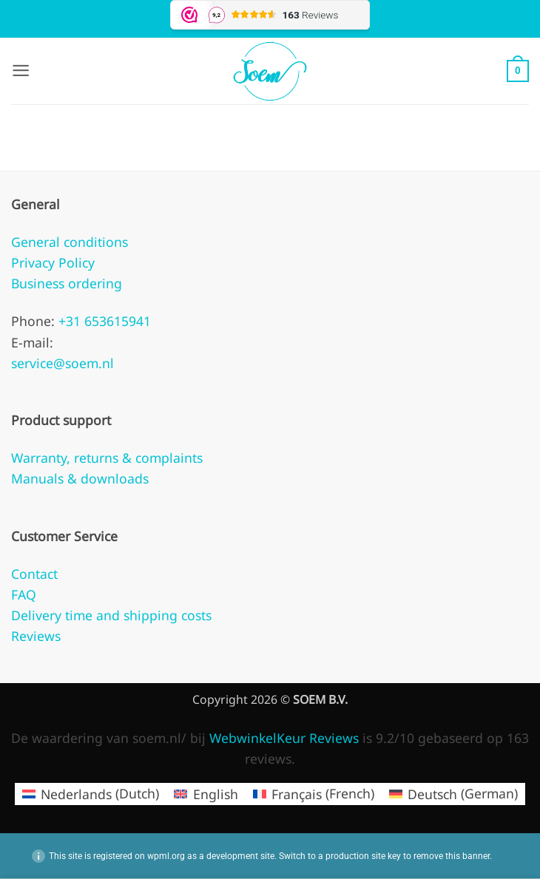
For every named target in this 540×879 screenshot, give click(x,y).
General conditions (69, 242)
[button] (21, 71)
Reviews (36, 636)
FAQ (23, 594)
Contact (34, 574)
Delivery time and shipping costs (111, 615)
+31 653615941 (103, 321)
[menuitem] (90, 794)
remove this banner (452, 856)
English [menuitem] (215, 794)
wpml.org (166, 856)
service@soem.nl (62, 363)
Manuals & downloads (80, 478)
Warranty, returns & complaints (107, 457)
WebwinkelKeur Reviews (284, 738)
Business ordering (66, 283)
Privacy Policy (53, 262)
